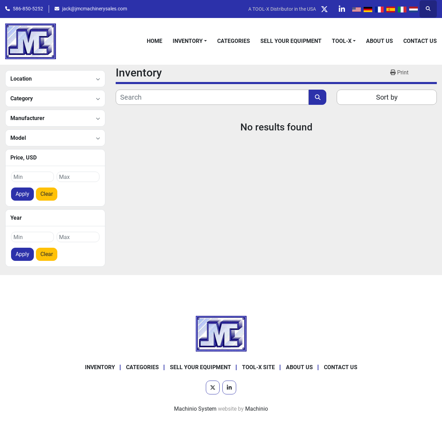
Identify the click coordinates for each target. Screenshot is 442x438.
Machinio (256, 408)
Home (154, 41)
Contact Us (420, 41)
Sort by (386, 97)
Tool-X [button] (342, 41)
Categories (233, 41)
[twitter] (324, 9)
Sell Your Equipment (290, 41)
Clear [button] (46, 194)
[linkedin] (341, 9)
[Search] (212, 97)
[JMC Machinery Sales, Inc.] (221, 333)
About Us (379, 41)
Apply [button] (22, 194)
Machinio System (195, 408)
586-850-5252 (28, 8)
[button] (190, 41)
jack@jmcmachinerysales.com (94, 8)
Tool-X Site (258, 367)
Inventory (188, 41)
